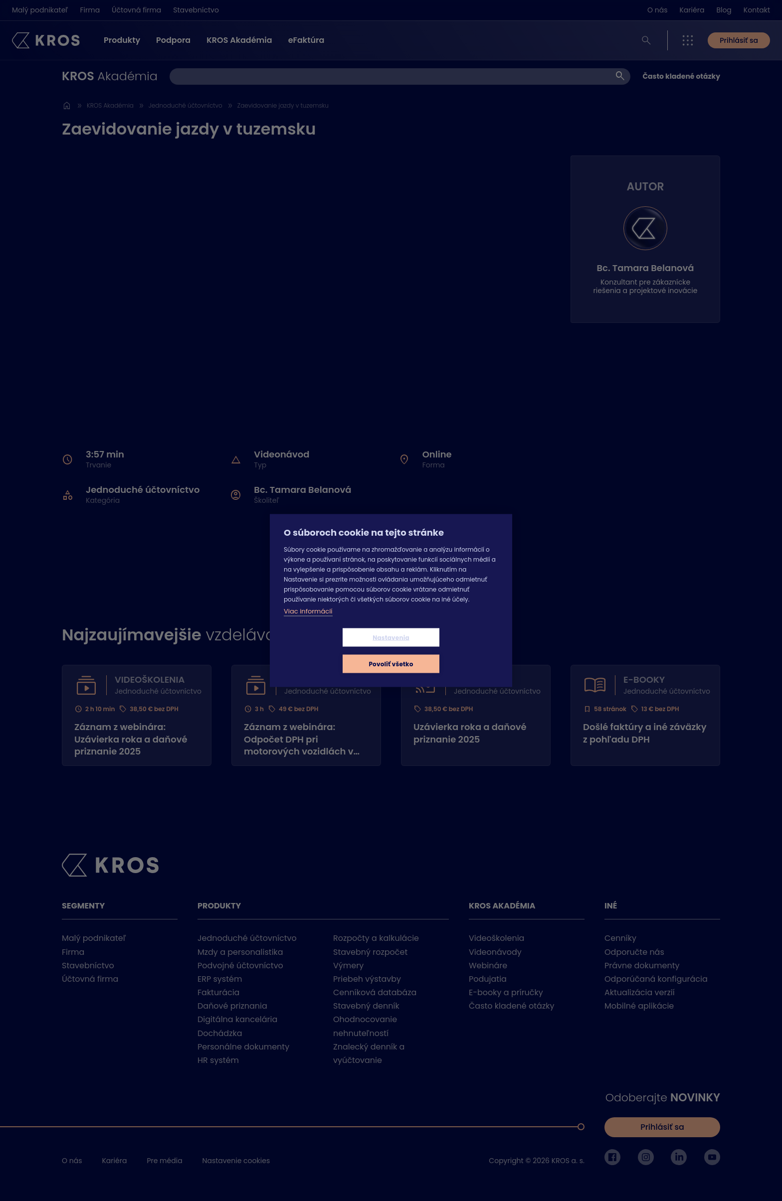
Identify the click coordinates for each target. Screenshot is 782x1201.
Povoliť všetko (450, 650)
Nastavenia (331, 650)
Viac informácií (308, 624)
